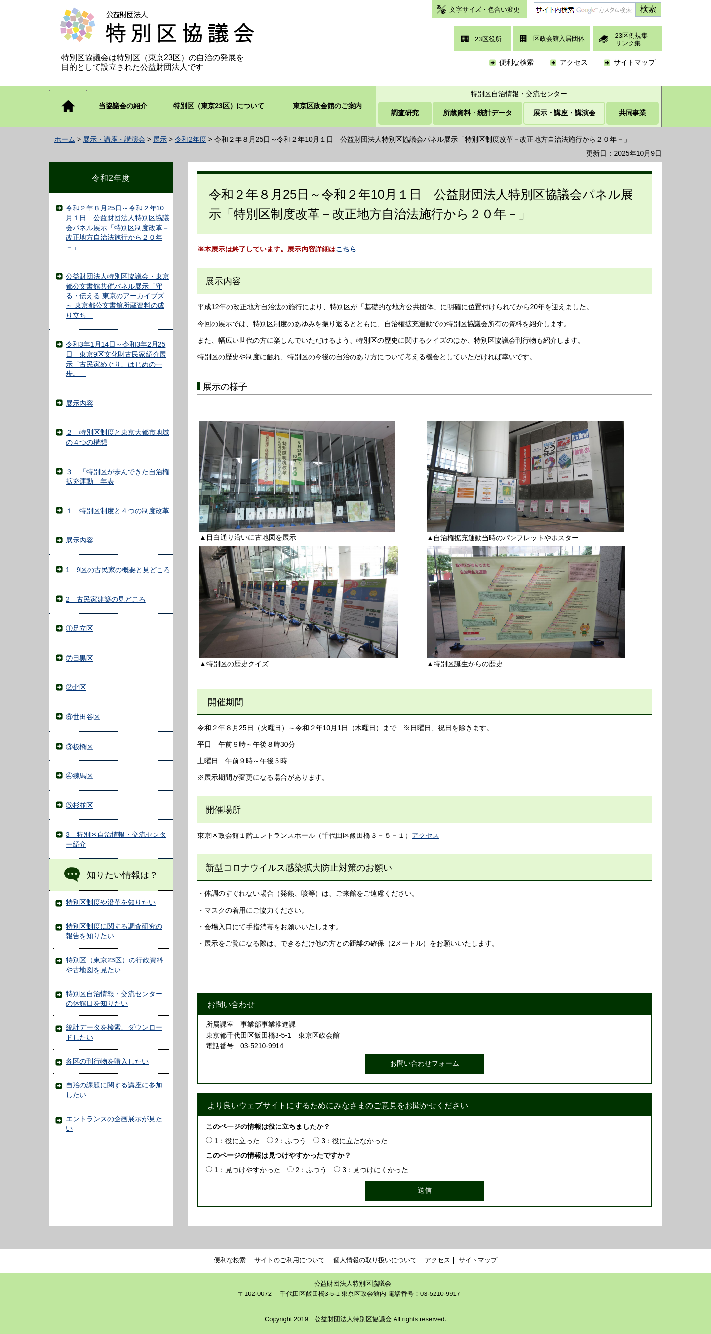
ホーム (64, 139)
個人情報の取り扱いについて (375, 1260)
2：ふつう (291, 1141)
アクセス (574, 62)
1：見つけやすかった (247, 1170)
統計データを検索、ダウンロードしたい (114, 1032)
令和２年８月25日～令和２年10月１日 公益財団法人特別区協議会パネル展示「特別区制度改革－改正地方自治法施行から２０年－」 (117, 227)
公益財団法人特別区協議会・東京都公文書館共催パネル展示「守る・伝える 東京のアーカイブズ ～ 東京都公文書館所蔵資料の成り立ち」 (118, 295)
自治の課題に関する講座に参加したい (114, 1090)
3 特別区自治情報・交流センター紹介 (116, 839)
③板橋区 (79, 746)
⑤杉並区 (79, 805)
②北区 (76, 687)
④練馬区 (79, 776)
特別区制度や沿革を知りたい (111, 902)
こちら (346, 249)
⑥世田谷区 (83, 717)
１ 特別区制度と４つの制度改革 (117, 511)
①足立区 (79, 628)
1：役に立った (237, 1141)
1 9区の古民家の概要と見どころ (118, 570)
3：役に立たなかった (354, 1141)
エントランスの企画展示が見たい (114, 1123)
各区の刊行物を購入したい (107, 1061)
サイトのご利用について (289, 1260)
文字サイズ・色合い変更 (484, 9)
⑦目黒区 (79, 658)
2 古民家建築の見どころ (106, 599)
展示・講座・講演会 (114, 139)
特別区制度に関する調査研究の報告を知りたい (114, 931)
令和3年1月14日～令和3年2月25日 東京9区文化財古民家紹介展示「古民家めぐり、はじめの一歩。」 (116, 358)
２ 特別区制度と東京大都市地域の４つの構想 (117, 437)
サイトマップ (634, 62)
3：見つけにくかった (375, 1170)
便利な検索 (516, 62)
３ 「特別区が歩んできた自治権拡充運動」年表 (117, 477)
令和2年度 (190, 139)
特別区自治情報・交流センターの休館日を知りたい (114, 998)
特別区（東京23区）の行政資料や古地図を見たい (114, 965)
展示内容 (79, 403)
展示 (160, 139)
